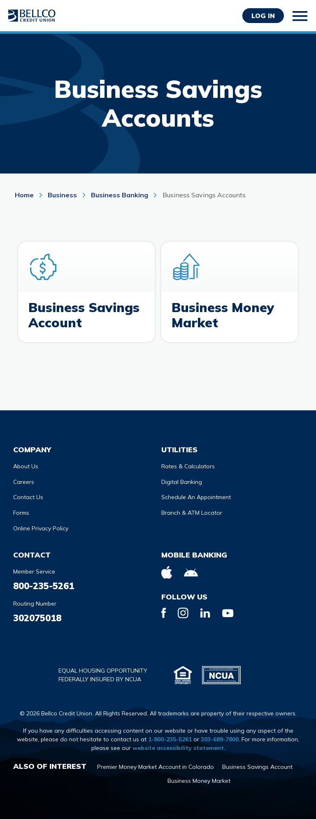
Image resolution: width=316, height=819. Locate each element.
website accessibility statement (178, 744)
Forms (21, 509)
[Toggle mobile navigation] (300, 16)
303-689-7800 (220, 736)
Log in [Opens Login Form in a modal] (263, 16)
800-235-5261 (43, 582)
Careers (23, 478)
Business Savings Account (257, 763)
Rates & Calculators (188, 463)
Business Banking (119, 195)
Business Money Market (198, 777)
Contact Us (28, 493)
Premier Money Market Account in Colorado (155, 763)
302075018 (37, 614)
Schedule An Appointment (196, 493)
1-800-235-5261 (170, 736)
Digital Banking (181, 478)
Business (62, 195)
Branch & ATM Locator (191, 509)
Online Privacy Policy (40, 525)
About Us (25, 463)
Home (25, 195)
